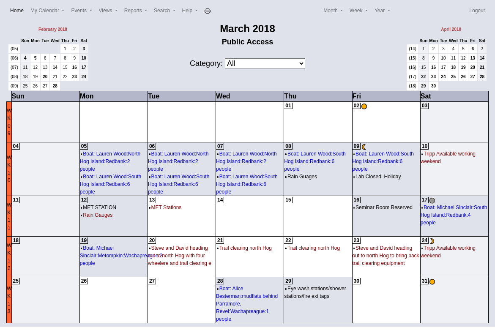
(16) (412, 67)
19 (35, 76)
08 (288, 146)
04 (16, 146)
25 (25, 86)
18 (25, 76)
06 (152, 146)
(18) (412, 86)
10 (84, 58)
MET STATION (98, 207)
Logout (477, 11)
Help (188, 11)
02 (356, 106)
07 (220, 146)
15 (65, 67)
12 (35, 67)
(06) (14, 58)
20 (45, 76)
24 (84, 76)
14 (55, 67)
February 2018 (52, 29)
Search (162, 11)
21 (55, 76)
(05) (14, 48)
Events (79, 11)
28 (55, 86)
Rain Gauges (97, 215)
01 (288, 106)
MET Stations (165, 207)
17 (84, 67)
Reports (133, 11)
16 (74, 67)
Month (331, 11)
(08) (14, 76)
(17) (412, 76)
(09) (14, 86)
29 (423, 86)
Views (106, 11)
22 (65, 76)
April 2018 (451, 29)
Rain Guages (301, 177)
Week (357, 11)
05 (84, 146)
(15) (412, 58)
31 (424, 281)
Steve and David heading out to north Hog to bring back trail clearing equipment (386, 255)
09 (356, 146)
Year (380, 11)
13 (45, 67)
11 (25, 67)
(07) (14, 67)
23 (74, 76)
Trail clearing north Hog (244, 248)
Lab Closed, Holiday (377, 177)
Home (18, 10)
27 (45, 86)
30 (433, 86)
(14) (412, 48)
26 (35, 86)
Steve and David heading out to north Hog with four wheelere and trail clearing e (179, 255)
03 (424, 106)
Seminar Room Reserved (383, 207)
